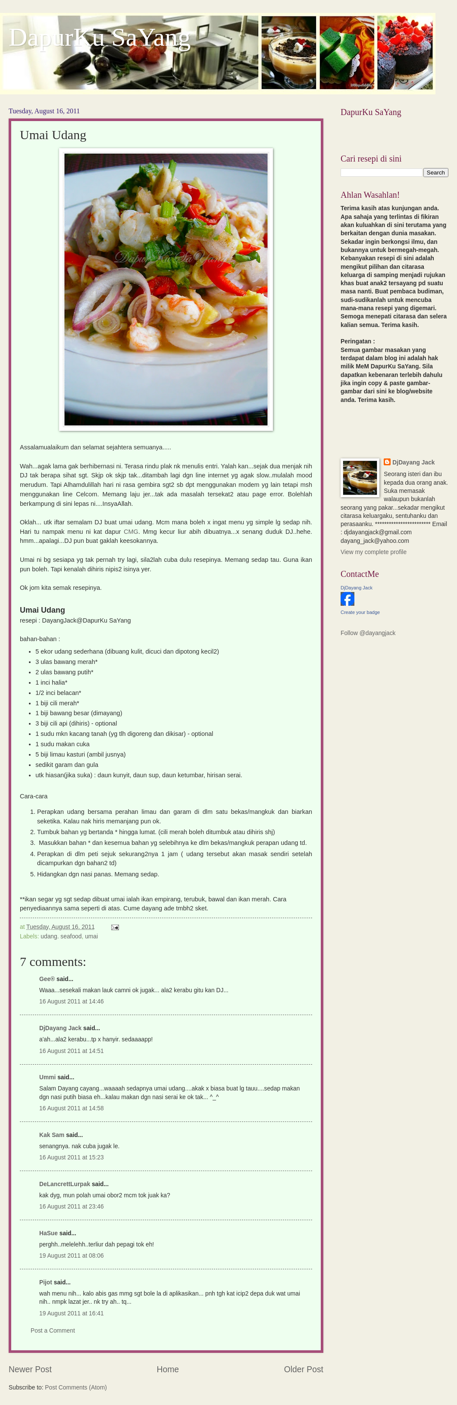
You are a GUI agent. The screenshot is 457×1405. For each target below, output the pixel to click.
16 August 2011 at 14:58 (71, 1108)
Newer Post (30, 1369)
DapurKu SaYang (100, 37)
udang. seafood (61, 936)
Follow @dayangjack (368, 633)
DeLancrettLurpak (64, 1184)
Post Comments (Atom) (75, 1387)
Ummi (47, 1077)
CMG (131, 531)
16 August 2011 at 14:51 (71, 1051)
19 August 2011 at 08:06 (71, 1255)
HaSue (48, 1233)
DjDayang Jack (60, 1028)
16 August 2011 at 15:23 (71, 1157)
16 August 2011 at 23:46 (71, 1206)
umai (91, 936)
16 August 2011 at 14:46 (71, 1001)
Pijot (45, 1282)
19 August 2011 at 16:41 (71, 1313)
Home (168, 1369)
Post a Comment (53, 1330)
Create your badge (360, 612)
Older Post (303, 1369)
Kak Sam (51, 1135)
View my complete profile (374, 552)
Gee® (47, 979)
